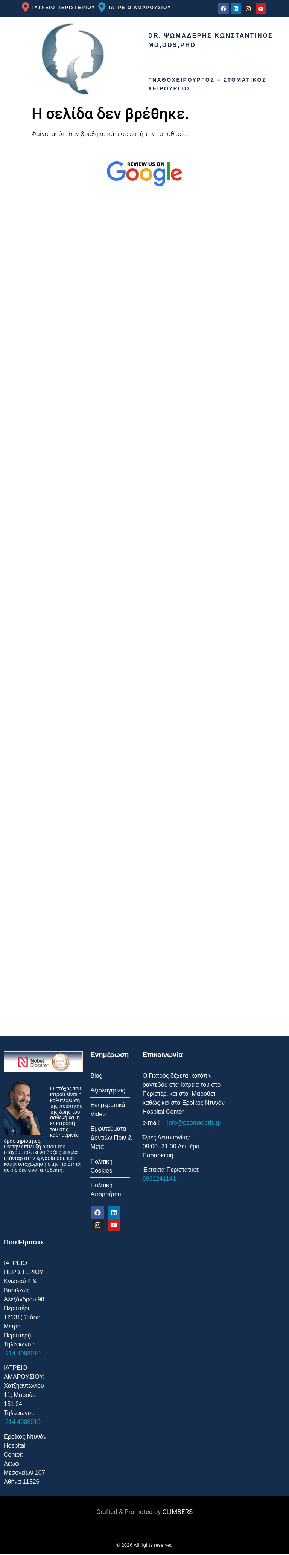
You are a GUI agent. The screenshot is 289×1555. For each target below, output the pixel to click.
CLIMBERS (178, 1512)
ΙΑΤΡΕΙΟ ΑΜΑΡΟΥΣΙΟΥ (140, 7)
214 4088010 (22, 1354)
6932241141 (159, 1179)
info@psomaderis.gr (193, 1122)
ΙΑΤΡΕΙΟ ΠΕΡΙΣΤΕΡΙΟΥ (63, 7)
